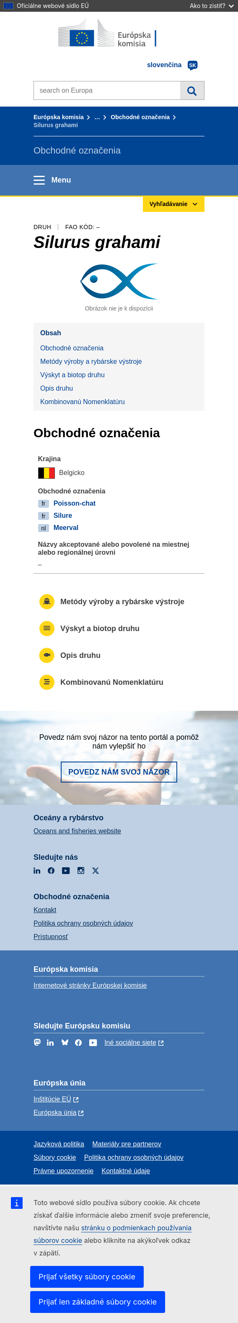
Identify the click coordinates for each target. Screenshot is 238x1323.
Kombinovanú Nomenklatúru (82, 401)
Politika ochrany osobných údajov (83, 923)
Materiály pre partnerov (126, 1144)
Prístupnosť (51, 936)
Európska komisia (59, 117)
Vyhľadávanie (192, 90)
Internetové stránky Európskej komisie (90, 985)
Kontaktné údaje (125, 1170)
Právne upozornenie (63, 1170)
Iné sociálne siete (130, 1042)
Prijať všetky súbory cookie (87, 1276)
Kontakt (45, 909)
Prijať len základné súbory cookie (98, 1301)
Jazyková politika (59, 1144)
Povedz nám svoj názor (119, 772)
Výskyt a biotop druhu (72, 374)
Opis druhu (56, 388)
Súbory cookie (55, 1157)
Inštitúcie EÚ (52, 1099)
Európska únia (55, 1112)
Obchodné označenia (140, 117)
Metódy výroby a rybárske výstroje (91, 361)
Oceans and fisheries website (77, 831)
